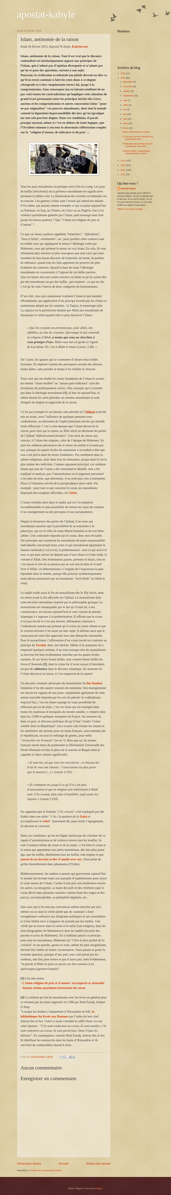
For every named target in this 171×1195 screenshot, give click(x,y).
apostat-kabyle (46, 14)
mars (125, 123)
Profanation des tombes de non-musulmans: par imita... (138, 144)
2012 (123, 170)
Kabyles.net (80, 46)
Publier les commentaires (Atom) (46, 1170)
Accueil (63, 1163)
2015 (123, 78)
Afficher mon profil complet (130, 209)
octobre (127, 91)
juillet (126, 105)
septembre (128, 95)
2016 (123, 73)
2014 (123, 160)
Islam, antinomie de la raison (136, 132)
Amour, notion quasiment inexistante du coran (53, 988)
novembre (128, 86)
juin (125, 109)
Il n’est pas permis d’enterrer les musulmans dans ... (138, 137)
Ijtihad (90, 412)
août (125, 100)
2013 (123, 165)
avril (125, 119)
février (126, 128)
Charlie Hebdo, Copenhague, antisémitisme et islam (136, 152)
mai (125, 114)
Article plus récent (29, 1163)
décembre (128, 82)
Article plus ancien (98, 1163)
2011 (123, 174)
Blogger (99, 1188)
